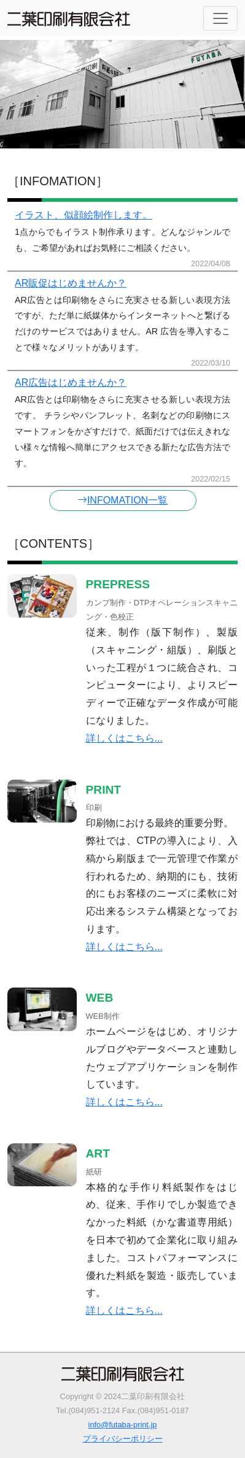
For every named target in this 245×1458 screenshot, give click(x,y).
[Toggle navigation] (220, 18)
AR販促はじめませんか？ (70, 283)
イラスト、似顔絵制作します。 (83, 215)
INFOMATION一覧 (122, 500)
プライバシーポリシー (123, 1438)
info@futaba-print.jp (122, 1424)
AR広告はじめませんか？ (70, 382)
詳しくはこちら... (124, 738)
